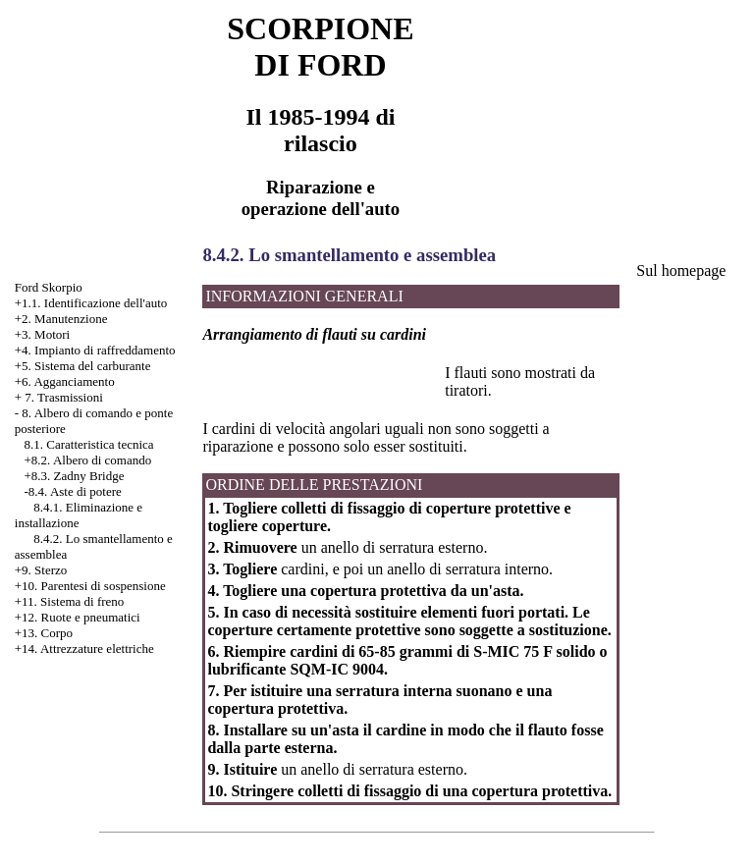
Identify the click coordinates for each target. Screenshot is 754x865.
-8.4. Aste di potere (73, 491)
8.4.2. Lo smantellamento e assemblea (349, 254)
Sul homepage (681, 270)
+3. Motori (42, 334)
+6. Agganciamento (65, 381)
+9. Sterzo (41, 570)
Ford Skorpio (48, 287)
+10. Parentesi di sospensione (90, 585)
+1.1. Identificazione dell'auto (91, 303)
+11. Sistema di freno (70, 601)
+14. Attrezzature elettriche (84, 648)
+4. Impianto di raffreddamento (95, 350)
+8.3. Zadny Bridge (75, 475)
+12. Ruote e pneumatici (77, 617)
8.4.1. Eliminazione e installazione (78, 515)
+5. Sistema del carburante (83, 365)
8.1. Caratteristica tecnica (89, 444)
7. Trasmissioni (63, 397)
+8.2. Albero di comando (88, 460)
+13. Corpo (44, 632)
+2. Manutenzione (61, 318)
